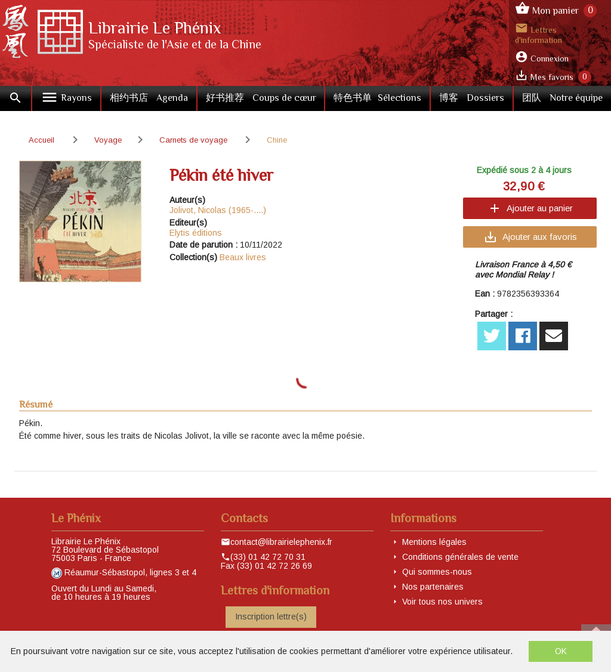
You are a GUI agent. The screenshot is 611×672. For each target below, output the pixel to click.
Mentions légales (434, 542)
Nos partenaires (433, 586)
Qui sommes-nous (437, 572)
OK (561, 651)
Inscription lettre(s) (271, 616)
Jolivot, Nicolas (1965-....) (217, 210)
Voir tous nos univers (442, 601)
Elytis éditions (195, 233)
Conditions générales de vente (460, 557)
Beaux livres (243, 257)
